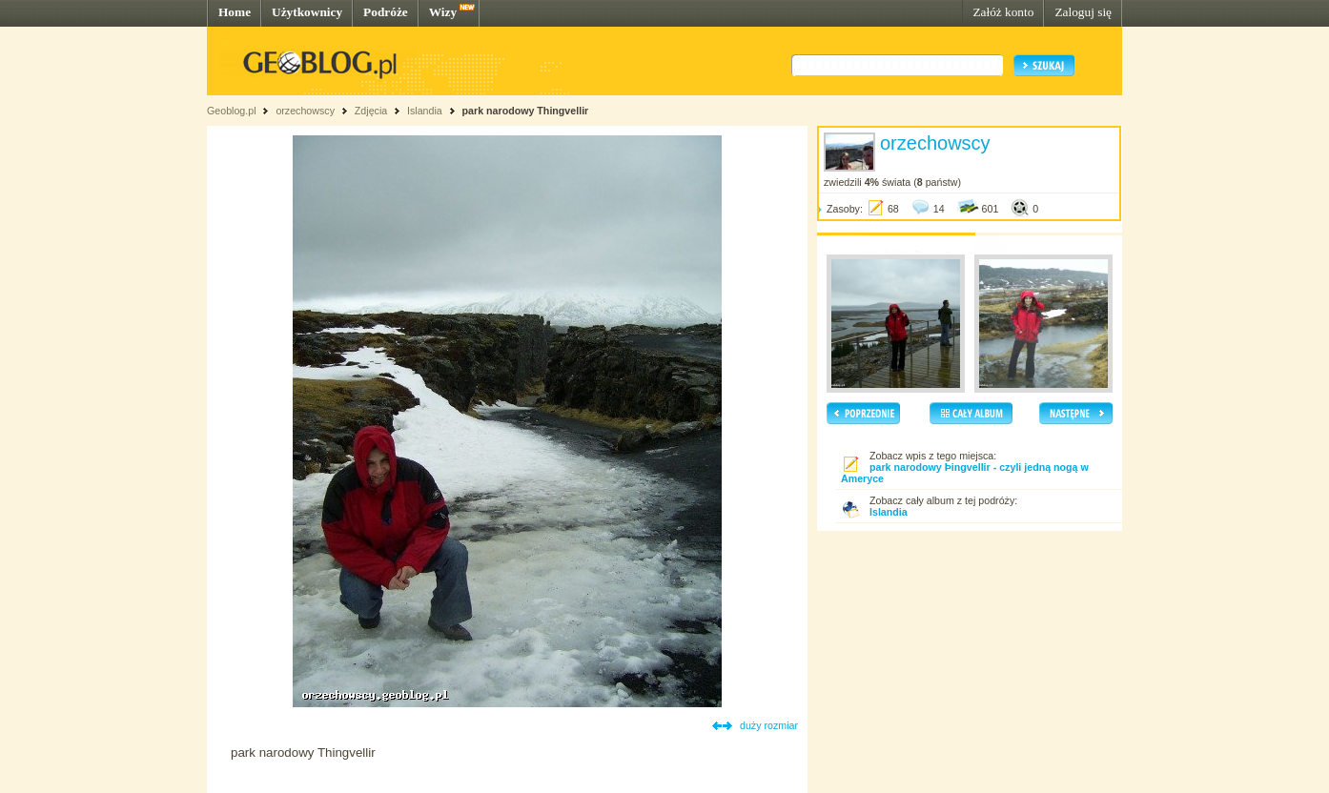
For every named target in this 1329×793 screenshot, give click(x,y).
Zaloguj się (1083, 12)
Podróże (385, 12)
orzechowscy (305, 110)
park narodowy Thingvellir (525, 110)
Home (234, 12)
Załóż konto (1002, 12)
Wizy (443, 12)
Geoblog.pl (231, 110)
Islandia (424, 110)
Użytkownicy (307, 12)
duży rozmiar (769, 725)
